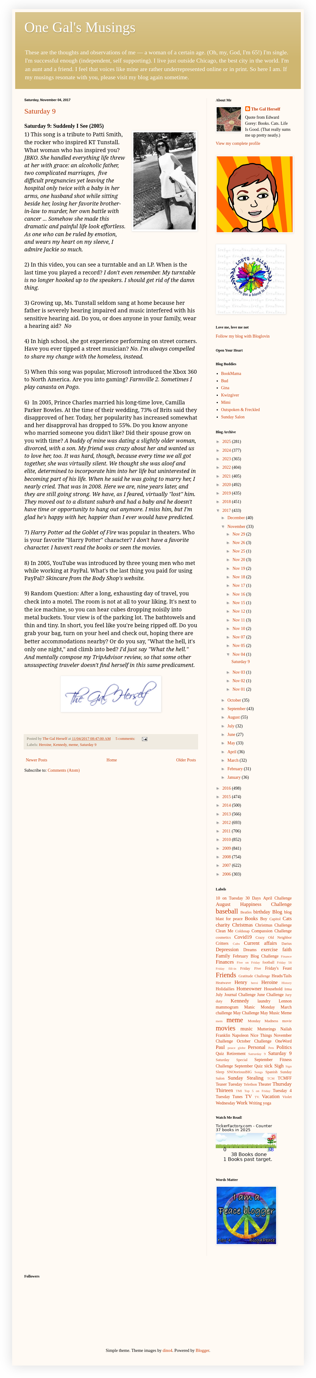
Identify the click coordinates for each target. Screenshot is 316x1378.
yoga (267, 1103)
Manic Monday (259, 1007)
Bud (224, 381)
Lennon (285, 1001)
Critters (222, 943)
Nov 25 (239, 551)
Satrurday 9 (257, 1054)
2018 (227, 501)
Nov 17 (239, 585)
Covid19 (243, 937)
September (236, 708)
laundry (263, 1001)
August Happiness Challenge (254, 904)
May (231, 743)
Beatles (246, 912)
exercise (269, 949)
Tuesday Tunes (229, 1096)
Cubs (236, 943)
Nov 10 (239, 628)
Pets (271, 1048)
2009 (227, 848)
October (234, 700)
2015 (227, 796)
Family (223, 956)
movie (287, 1021)
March (233, 760)
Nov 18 (239, 577)
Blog (277, 912)
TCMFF (285, 1078)
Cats (287, 918)
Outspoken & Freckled (240, 409)
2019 (227, 493)
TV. (257, 1097)
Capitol (274, 919)
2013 (227, 814)
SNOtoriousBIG (239, 1072)
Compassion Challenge (272, 931)
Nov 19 (239, 568)
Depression (227, 949)
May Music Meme (276, 1013)
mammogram (227, 1007)
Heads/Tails (282, 976)
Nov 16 (239, 594)
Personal (257, 1047)
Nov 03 (239, 672)
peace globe (236, 1048)
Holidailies (225, 989)
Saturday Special (232, 1060)
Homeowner (249, 989)
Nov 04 (239, 654)
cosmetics (223, 937)
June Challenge (270, 994)
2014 (227, 805)
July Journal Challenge (236, 994)
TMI (239, 1091)
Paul (220, 1047)
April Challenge (277, 898)
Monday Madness (263, 1021)
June (231, 734)
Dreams (250, 950)
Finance (286, 956)
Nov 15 (239, 603)
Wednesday (225, 1103)
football (268, 962)
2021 (227, 476)
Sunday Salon (233, 417)
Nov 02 (239, 681)
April (232, 752)
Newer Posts (36, 760)
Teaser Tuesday (229, 1084)
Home (112, 760)
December (236, 517)
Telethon (250, 1084)
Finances (225, 962)
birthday (261, 912)
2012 (227, 822)
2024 (227, 450)
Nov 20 (239, 559)
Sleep (220, 1072)
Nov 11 (239, 620)
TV (248, 1096)
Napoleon (240, 1035)
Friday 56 (284, 962)
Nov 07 (239, 637)
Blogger (202, 1350)
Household (273, 989)
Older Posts (186, 760)
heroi (254, 983)
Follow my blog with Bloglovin (243, 336)
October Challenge (254, 1041)
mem (219, 1021)
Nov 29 (239, 534)
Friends (226, 975)
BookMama (231, 373)
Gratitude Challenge (254, 976)
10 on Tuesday (229, 898)
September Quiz (249, 1066)
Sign (288, 1066)
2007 (227, 865)
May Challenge (246, 1013)
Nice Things (261, 1035)
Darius (286, 943)
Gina (225, 388)
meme (73, 745)
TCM (270, 1078)
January (234, 777)
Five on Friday (248, 962)
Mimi (226, 402)
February (235, 769)
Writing (255, 1103)
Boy (263, 919)
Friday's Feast (278, 968)
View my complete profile (238, 143)
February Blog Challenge (255, 956)
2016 (227, 788)
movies (225, 1028)
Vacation (271, 1096)
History (286, 983)
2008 (227, 857)
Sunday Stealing (245, 1078)
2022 (227, 467)
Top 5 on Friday (257, 1091)
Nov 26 (239, 542)
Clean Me (224, 931)
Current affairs (260, 943)
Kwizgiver (230, 395)
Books (251, 918)
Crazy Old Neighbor (274, 937)
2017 (227, 510)
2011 (227, 831)
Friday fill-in (226, 968)
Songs (259, 1072)
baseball (227, 911)
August (234, 717)
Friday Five (250, 968)
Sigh (279, 1066)
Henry (241, 982)
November (236, 526)
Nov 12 (239, 611)
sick (268, 1066)
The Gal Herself (265, 109)
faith (287, 949)
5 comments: (125, 739)
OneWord (283, 1041)
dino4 (167, 1350)
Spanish (271, 1072)
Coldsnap (242, 931)
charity (223, 925)
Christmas (242, 925)
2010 (227, 839)
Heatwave (223, 983)
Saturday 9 (40, 111)
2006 (227, 874)
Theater (264, 1084)
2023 (227, 459)
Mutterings (266, 1029)
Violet (287, 1097)
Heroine (45, 745)
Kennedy (60, 745)
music (246, 1029)
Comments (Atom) (64, 770)
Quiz (220, 1053)
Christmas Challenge (273, 925)
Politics (284, 1047)
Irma (288, 989)
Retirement (236, 1053)
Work (242, 1103)
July (231, 726)
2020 (227, 484)
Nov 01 (239, 689)
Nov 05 (239, 645)
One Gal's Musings (80, 27)
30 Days (253, 898)
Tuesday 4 (282, 1090)
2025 (227, 441)
